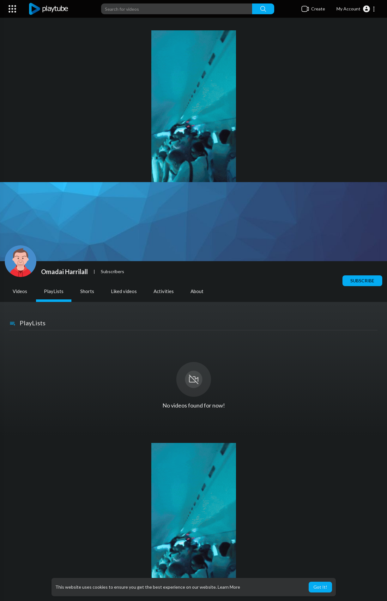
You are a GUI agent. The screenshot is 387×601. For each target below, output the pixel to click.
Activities (164, 291)
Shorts (87, 291)
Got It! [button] (320, 587)
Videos (20, 291)
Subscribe (362, 280)
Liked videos (124, 291)
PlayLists (53, 291)
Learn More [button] (229, 587)
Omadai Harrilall (64, 271)
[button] (355, 9)
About (196, 291)
